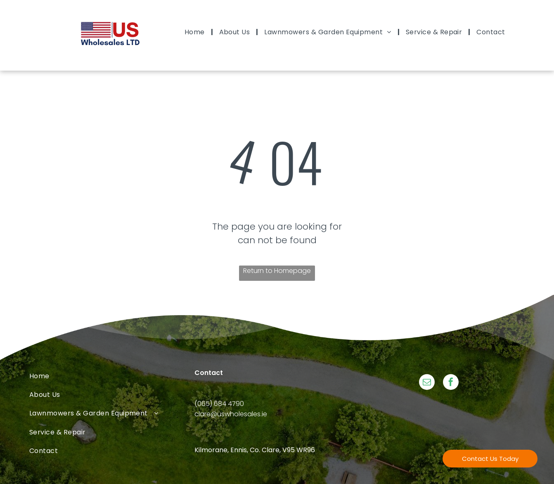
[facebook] (451, 383)
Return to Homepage (277, 270)
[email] (427, 383)
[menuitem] (195, 32)
